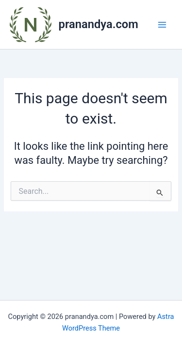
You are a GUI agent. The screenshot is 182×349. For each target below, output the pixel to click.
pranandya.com (98, 24)
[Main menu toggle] (162, 25)
